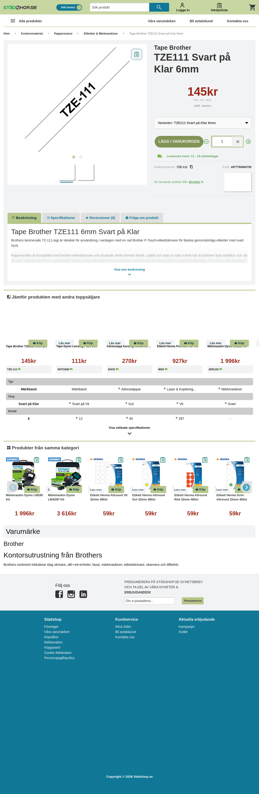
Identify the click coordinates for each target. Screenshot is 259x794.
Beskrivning (24, 218)
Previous (13, 487)
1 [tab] (73, 157)
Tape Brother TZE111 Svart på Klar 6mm (156, 33)
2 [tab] (80, 157)
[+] (248, 142)
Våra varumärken (57, 632)
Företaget (51, 627)
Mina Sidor (123, 627)
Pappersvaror (63, 33)
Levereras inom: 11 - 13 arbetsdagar (193, 156)
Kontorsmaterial (32, 33)
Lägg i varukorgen (179, 141)
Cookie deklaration (58, 653)
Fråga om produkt (142, 218)
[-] (206, 142)
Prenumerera (193, 600)
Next (246, 487)
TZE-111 (184, 167)
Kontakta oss (125, 637)
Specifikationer (61, 218)
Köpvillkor (51, 637)
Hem (7, 33)
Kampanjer (187, 627)
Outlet (183, 632)
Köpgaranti (52, 647)
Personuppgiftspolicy (59, 658)
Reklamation (53, 642)
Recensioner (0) (100, 218)
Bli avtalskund (125, 632)
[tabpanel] (77, 99)
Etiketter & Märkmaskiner (101, 33)
